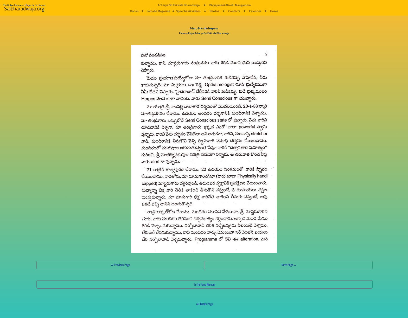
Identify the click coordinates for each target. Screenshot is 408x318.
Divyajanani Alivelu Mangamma (230, 5)
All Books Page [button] (204, 304)
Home (274, 11)
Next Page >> (289, 265)
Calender (255, 11)
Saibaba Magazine (158, 11)
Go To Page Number (204, 284)
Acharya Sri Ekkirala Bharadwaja (179, 5)
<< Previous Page (120, 265)
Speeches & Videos (188, 11)
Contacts (234, 11)
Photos (214, 11)
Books (134, 11)
